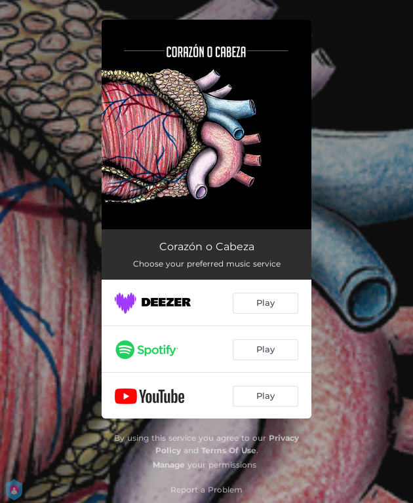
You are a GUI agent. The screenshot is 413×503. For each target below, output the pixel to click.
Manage (169, 465)
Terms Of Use (228, 450)
